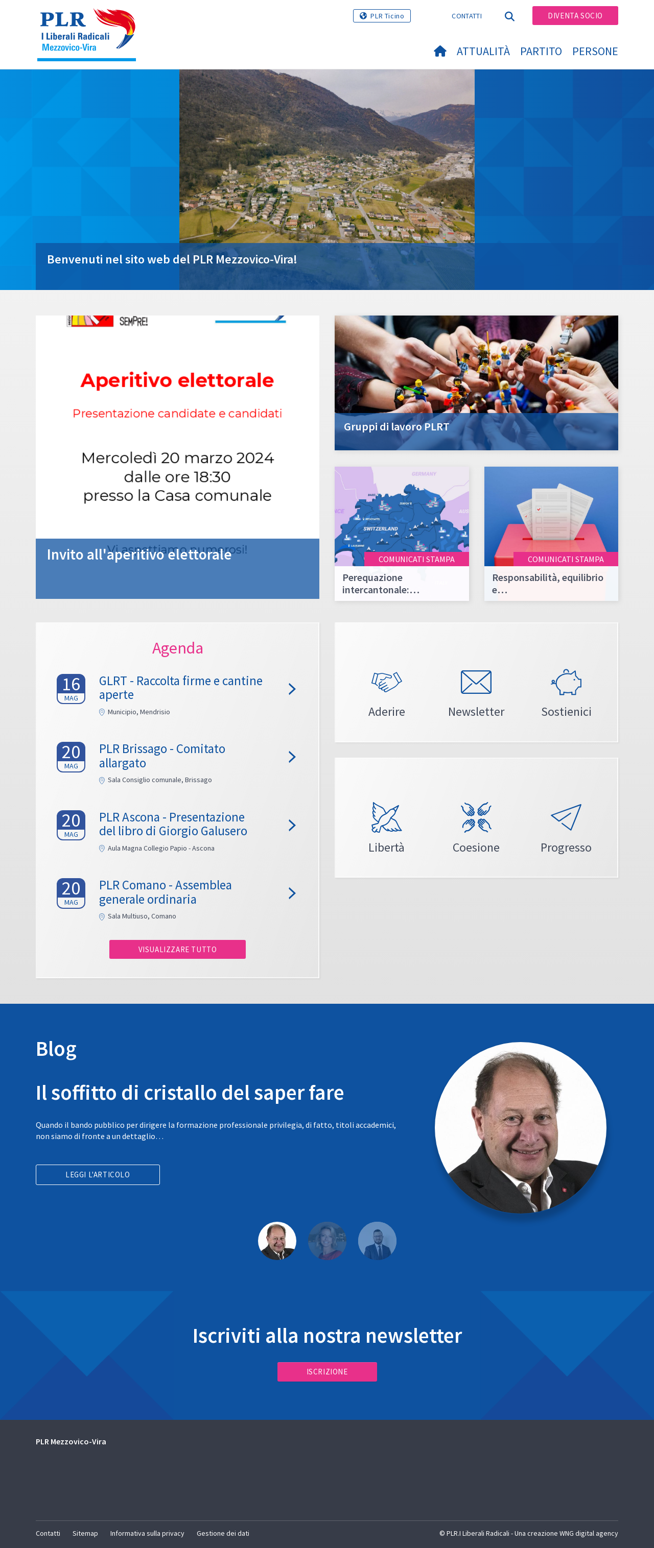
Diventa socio (575, 15)
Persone (595, 51)
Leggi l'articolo (97, 1174)
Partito (541, 51)
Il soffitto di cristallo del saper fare (190, 1092)
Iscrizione (327, 1371)
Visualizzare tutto (177, 949)
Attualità (483, 51)
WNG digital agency (588, 1533)
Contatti (466, 15)
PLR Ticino (387, 15)
